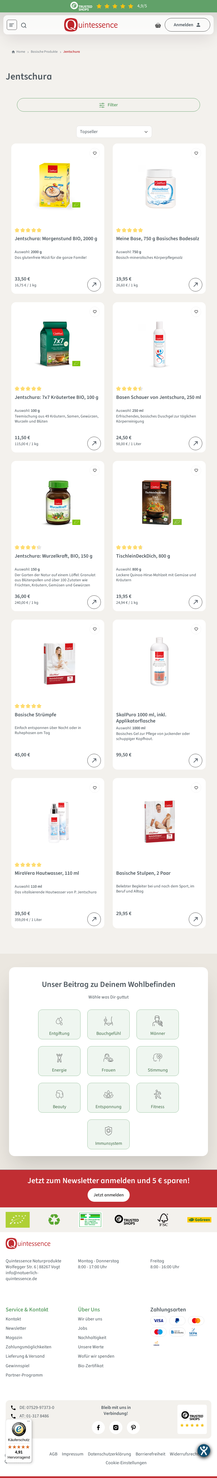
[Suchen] (24, 24)
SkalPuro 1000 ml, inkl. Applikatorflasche (141, 718)
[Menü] (14, 25)
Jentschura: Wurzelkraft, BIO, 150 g (53, 556)
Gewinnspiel (17, 1366)
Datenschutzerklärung (109, 1454)
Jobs (82, 1328)
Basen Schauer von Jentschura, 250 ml (158, 397)
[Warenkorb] (158, 24)
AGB (53, 1454)
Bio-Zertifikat (90, 1366)
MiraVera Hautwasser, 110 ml (47, 873)
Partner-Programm (24, 1375)
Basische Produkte (44, 51)
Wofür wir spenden (96, 1356)
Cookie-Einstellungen (126, 1463)
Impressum (72, 1454)
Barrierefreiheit (150, 1454)
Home (18, 51)
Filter (108, 105)
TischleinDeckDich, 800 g (143, 556)
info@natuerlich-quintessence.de (22, 1276)
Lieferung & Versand (25, 1356)
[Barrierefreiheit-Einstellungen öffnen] (204, 1450)
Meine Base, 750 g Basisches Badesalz (157, 239)
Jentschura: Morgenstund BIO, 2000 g (56, 239)
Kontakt (13, 1319)
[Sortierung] (114, 132)
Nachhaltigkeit (92, 1338)
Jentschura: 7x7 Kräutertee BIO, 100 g (56, 397)
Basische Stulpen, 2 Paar (143, 873)
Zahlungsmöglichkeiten (28, 1347)
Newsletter (16, 1328)
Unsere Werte (91, 1347)
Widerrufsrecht (184, 1454)
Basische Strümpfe (35, 715)
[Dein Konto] (187, 24)
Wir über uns (90, 1319)
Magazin (14, 1338)
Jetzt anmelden (109, 1195)
